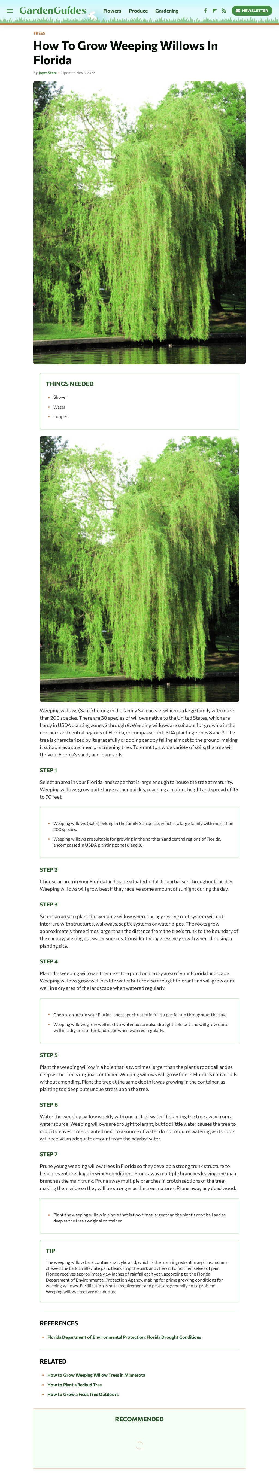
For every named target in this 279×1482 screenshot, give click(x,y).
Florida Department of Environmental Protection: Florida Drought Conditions (124, 1337)
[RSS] (224, 11)
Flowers (112, 11)
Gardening (166, 11)
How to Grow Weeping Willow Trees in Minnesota (96, 1374)
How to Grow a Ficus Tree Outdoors (83, 1394)
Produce (138, 11)
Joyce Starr (47, 73)
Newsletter (252, 10)
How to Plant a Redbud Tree (74, 1384)
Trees (39, 33)
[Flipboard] (215, 11)
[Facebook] (205, 11)
